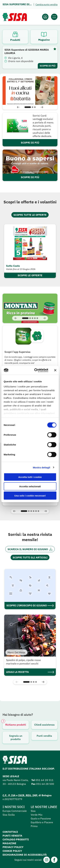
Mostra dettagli (41, 467)
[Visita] (30, 308)
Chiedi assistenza (44, 724)
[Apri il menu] (54, 17)
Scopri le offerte (30, 275)
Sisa (33, 810)
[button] (18, 107)
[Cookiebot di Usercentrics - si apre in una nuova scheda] (35, 370)
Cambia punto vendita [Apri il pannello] (46, 4)
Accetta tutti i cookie (30, 477)
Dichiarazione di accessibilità (25, 854)
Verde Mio (36, 814)
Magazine (9, 843)
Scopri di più (48, 65)
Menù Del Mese (16, 652)
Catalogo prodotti (16, 839)
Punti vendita (44, 735)
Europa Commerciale (15, 810)
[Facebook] (54, 860)
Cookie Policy (12, 850)
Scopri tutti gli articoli (30, 557)
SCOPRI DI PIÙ (30, 142)
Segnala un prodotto (15, 737)
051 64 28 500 (45, 783)
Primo (34, 826)
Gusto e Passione (41, 818)
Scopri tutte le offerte (30, 214)
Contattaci (10, 831)
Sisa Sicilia (9, 814)
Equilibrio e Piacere (42, 822)
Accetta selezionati (30, 486)
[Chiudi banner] (55, 370)
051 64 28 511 (44, 780)
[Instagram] (46, 860)
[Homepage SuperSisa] (15, 761)
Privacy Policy (13, 847)
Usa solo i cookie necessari (30, 495)
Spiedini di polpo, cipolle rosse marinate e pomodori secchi (23, 661)
